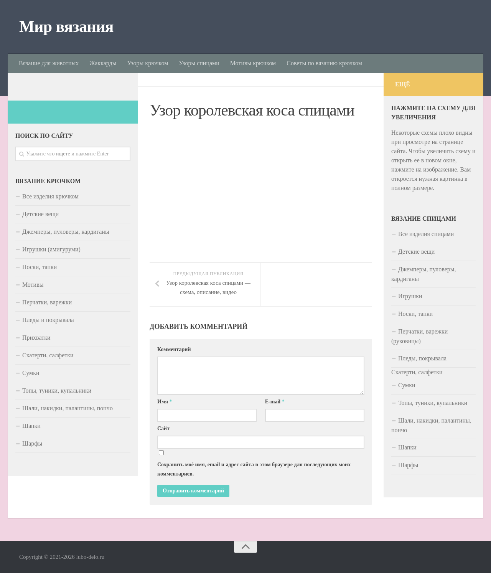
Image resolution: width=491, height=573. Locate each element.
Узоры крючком (147, 63)
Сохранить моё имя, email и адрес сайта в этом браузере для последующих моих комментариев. (254, 469)
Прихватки (36, 337)
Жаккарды (102, 63)
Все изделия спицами (426, 234)
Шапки (31, 426)
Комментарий (174, 350)
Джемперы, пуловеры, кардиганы (65, 231)
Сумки (31, 373)
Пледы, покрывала (422, 358)
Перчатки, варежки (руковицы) (419, 336)
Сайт (163, 429)
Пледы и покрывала (48, 320)
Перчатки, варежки (47, 302)
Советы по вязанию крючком (324, 63)
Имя (164, 402)
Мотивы (32, 284)
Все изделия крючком (50, 196)
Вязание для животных (49, 63)
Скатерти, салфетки (48, 355)
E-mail (275, 402)
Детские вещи (40, 214)
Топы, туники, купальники (56, 390)
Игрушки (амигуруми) (51, 249)
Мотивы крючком (253, 63)
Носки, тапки (39, 267)
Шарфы (32, 443)
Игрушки (410, 296)
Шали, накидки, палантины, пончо (67, 408)
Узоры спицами (199, 63)
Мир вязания (66, 26)
